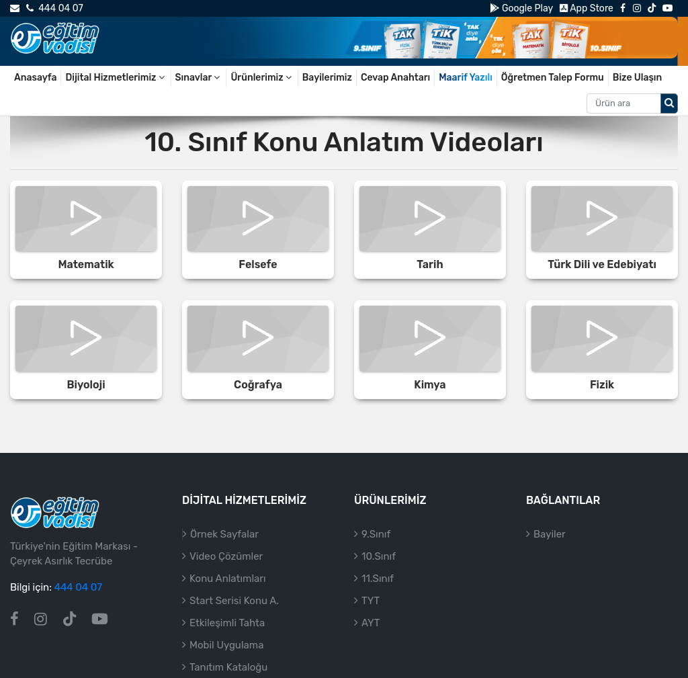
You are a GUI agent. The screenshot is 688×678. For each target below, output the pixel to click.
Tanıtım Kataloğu (228, 667)
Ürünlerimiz (261, 77)
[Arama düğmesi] (669, 103)
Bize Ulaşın (637, 77)
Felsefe (258, 264)
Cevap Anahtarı (395, 77)
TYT (370, 601)
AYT (370, 623)
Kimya (429, 384)
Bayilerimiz (327, 77)
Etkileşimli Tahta (227, 623)
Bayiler (549, 534)
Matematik (86, 264)
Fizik (602, 384)
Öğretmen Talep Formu (552, 77)
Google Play (521, 8)
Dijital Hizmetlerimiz (115, 77)
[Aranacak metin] (624, 103)
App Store (586, 8)
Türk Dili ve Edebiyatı (602, 264)
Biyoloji (86, 384)
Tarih (430, 264)
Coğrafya (258, 384)
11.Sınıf (377, 579)
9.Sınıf (375, 534)
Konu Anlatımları (227, 579)
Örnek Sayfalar (224, 534)
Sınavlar (198, 77)
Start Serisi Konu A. (234, 601)
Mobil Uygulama (226, 645)
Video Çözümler (226, 556)
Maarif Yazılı (465, 77)
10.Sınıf (378, 556)
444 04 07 (54, 8)
